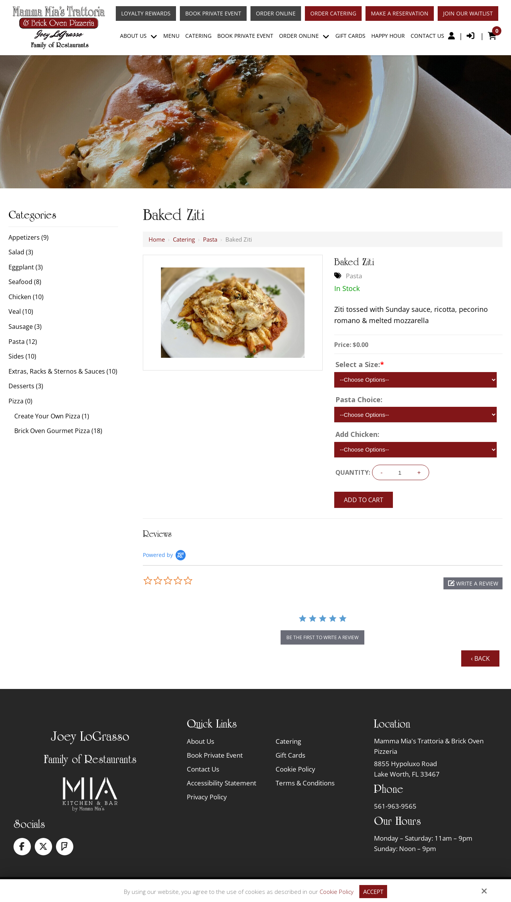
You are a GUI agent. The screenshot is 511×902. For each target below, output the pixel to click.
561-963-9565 (395, 806)
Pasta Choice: (358, 399)
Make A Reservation (399, 13)
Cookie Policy (337, 891)
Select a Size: (359, 364)
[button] (473, 583)
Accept (373, 891)
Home (157, 239)
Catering (184, 239)
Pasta (210, 239)
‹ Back (480, 658)
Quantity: (352, 472)
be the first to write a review (322, 637)
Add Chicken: (357, 434)
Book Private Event (213, 13)
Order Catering (333, 13)
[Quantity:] (399, 472)
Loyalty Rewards (146, 13)
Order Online (276, 13)
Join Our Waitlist (468, 13)
